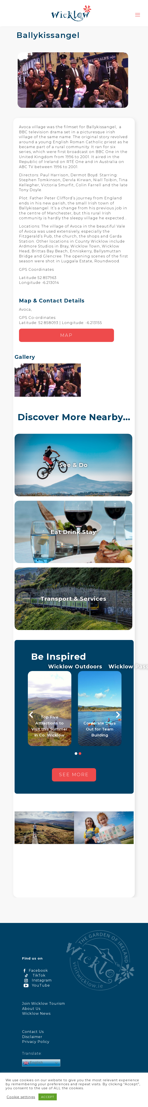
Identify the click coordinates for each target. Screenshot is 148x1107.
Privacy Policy (35, 1042)
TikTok (34, 975)
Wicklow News (36, 1013)
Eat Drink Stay (73, 531)
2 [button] (80, 756)
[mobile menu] (137, 15)
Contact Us (33, 1032)
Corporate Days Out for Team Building (99, 732)
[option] (49, 710)
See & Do (73, 464)
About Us (31, 1009)
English (33, 1063)
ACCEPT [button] (47, 1097)
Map (66, 335)
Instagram (37, 980)
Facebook (35, 970)
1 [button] (76, 756)
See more (74, 777)
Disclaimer (32, 1037)
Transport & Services (73, 598)
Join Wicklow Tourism (43, 1003)
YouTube (36, 985)
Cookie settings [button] (21, 1097)
